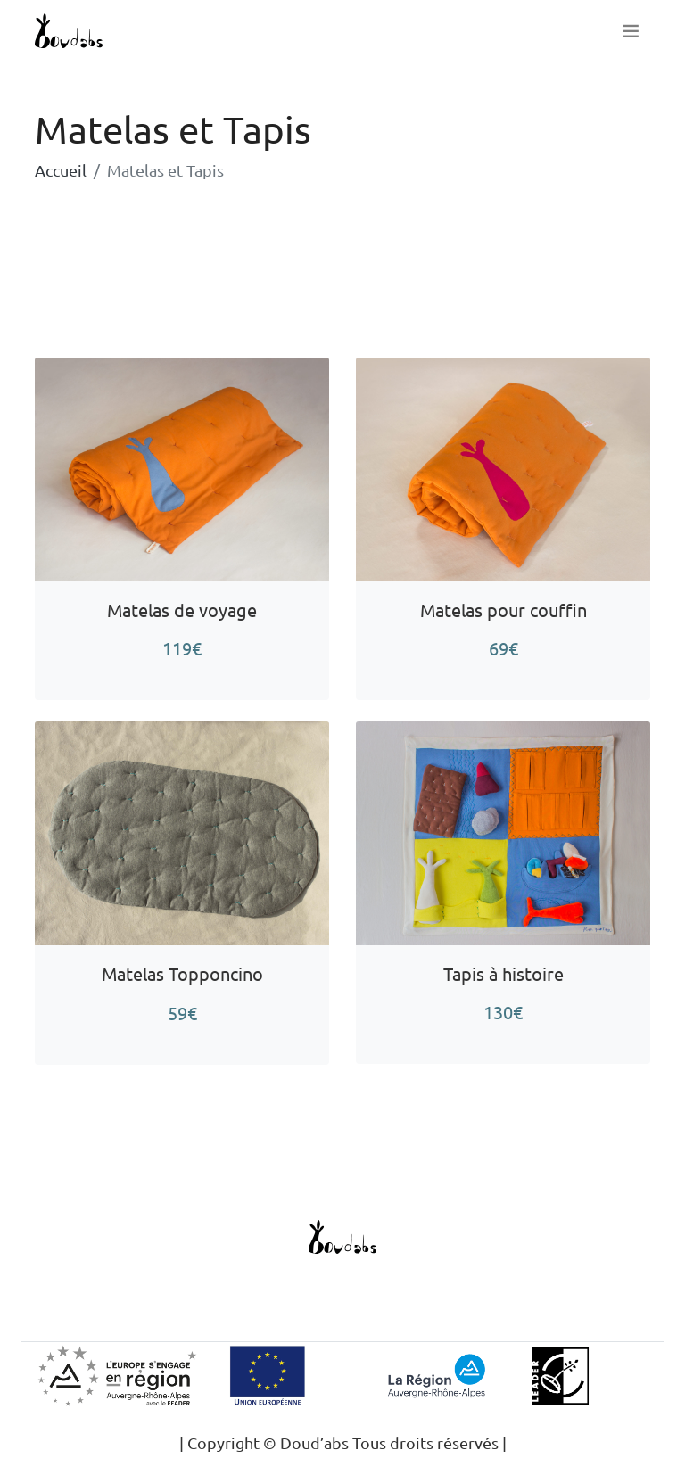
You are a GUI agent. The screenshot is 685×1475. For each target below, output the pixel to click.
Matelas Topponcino (182, 973)
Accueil (61, 170)
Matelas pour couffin (503, 609)
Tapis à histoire (503, 973)
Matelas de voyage (182, 609)
